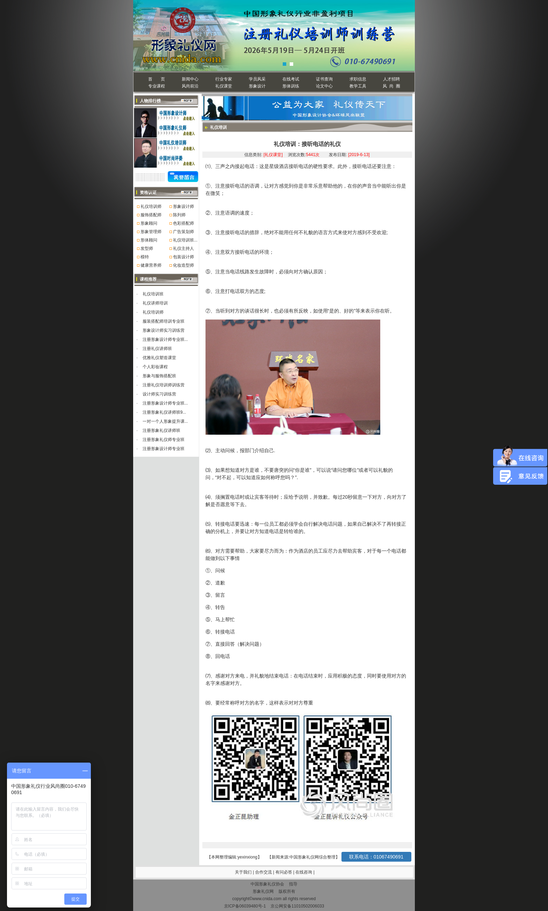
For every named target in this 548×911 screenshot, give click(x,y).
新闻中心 (190, 79)
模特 (144, 256)
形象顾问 (148, 223)
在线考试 (290, 79)
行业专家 (223, 79)
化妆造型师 (183, 265)
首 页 (156, 79)
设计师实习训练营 (159, 394)
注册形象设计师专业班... (165, 339)
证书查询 (324, 79)
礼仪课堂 (223, 86)
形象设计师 (183, 206)
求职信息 (357, 79)
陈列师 (179, 214)
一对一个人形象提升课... (165, 421)
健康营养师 (150, 265)
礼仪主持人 (183, 248)
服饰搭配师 (150, 214)
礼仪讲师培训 (155, 303)
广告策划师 (183, 231)
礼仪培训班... (185, 240)
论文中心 (324, 86)
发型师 (146, 248)
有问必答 (284, 872)
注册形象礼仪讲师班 (161, 430)
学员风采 (257, 79)
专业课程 (156, 86)
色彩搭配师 (183, 223)
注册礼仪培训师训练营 (164, 385)
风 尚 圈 (391, 86)
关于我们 (243, 872)
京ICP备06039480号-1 (245, 906)
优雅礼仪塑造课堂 (159, 357)
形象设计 (257, 86)
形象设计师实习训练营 (164, 330)
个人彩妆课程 (155, 366)
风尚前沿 (190, 86)
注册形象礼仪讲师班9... (164, 412)
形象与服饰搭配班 (159, 375)
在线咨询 (304, 872)
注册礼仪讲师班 (157, 348)
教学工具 (357, 86)
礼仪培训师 (150, 206)
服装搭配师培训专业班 (164, 321)
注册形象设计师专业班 (164, 448)
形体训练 (290, 86)
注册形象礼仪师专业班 (164, 439)
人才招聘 (391, 79)
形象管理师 (150, 231)
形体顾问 (148, 240)
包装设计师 (183, 256)
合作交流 (264, 872)
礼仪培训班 (153, 294)
